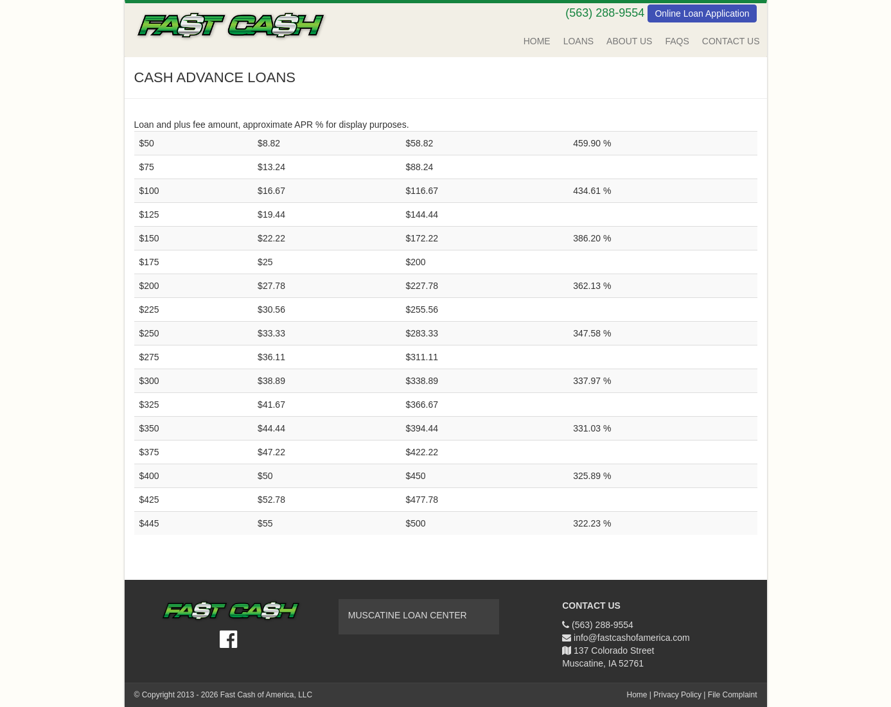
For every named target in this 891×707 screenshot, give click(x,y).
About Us (629, 41)
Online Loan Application (702, 13)
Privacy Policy (677, 694)
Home (537, 41)
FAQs (677, 41)
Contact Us (731, 41)
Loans (578, 41)
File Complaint (732, 694)
